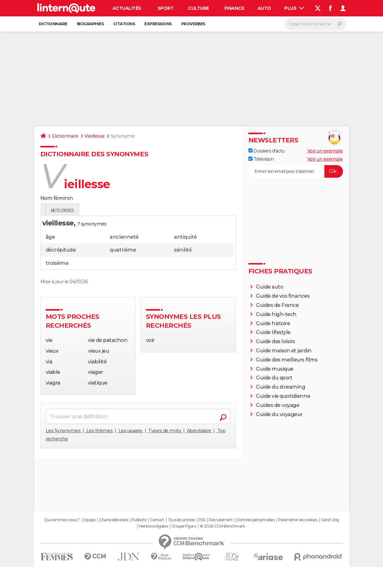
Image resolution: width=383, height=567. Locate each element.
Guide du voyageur (279, 414)
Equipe (90, 520)
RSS (201, 520)
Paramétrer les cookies (297, 520)
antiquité (185, 237)
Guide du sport (274, 378)
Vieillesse (94, 136)
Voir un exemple (325, 151)
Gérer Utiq (330, 520)
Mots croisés (134, 210)
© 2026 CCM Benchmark (222, 526)
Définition (53, 210)
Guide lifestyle (273, 332)
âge (50, 237)
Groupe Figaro (183, 526)
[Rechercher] (315, 24)
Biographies (90, 23)
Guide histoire (273, 323)
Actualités (127, 8)
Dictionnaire (53, 23)
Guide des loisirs (275, 341)
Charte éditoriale (113, 520)
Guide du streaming (280, 387)
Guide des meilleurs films (286, 360)
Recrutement (221, 520)
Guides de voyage (277, 405)
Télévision (261, 159)
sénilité (183, 250)
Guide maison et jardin (283, 351)
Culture (198, 8)
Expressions (158, 23)
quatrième (123, 250)
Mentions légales (153, 526)
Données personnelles (255, 520)
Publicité (139, 520)
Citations (124, 23)
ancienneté (124, 237)
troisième (57, 263)
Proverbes (193, 23)
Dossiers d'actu (266, 151)
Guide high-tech (276, 314)
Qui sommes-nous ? (62, 520)
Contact (157, 520)
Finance (234, 8)
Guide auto (269, 287)
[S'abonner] (295, 171)
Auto (264, 8)
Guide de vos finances (283, 296)
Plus (294, 8)
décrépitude (61, 250)
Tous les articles (181, 520)
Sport (166, 8)
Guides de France (277, 305)
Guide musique (274, 369)
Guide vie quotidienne (283, 396)
